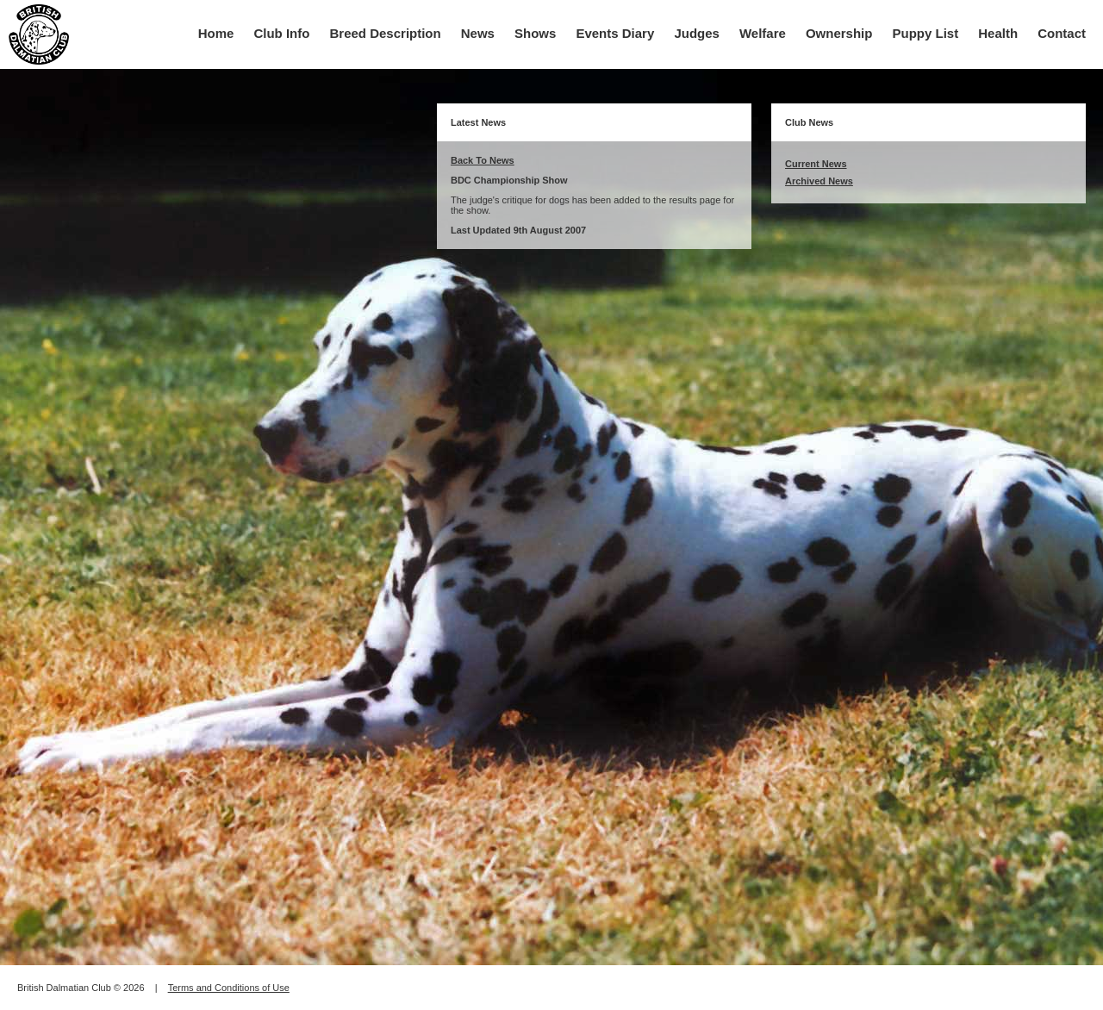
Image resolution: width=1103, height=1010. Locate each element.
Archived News (819, 181)
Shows (535, 33)
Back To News (482, 160)
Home (216, 33)
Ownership (839, 33)
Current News (816, 164)
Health (998, 33)
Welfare (762, 33)
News (478, 33)
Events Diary (615, 33)
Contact (1062, 33)
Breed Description (385, 33)
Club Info (281, 33)
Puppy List (926, 33)
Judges (697, 33)
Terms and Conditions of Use (229, 987)
